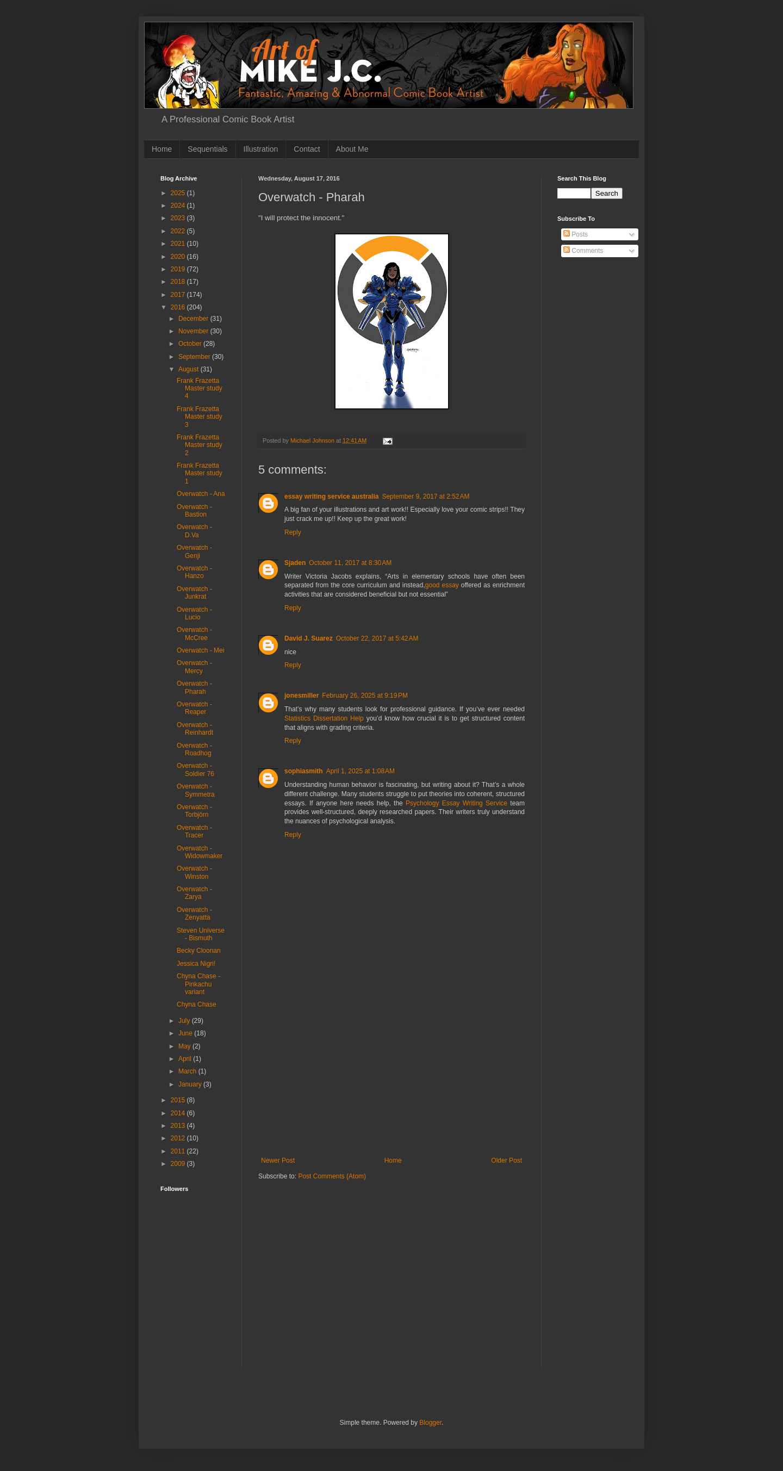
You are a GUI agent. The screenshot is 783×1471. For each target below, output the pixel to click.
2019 (179, 269)
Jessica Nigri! (196, 963)
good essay (442, 585)
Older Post (506, 1160)
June (186, 1033)
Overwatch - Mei (200, 650)
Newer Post (278, 1160)
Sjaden (295, 563)
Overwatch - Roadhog (194, 749)
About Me (352, 149)
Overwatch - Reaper (194, 708)
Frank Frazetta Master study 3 (199, 417)
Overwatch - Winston (194, 872)
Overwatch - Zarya (194, 893)
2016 (179, 307)
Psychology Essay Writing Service (456, 803)
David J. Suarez (308, 638)
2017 (179, 295)
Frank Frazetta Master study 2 (199, 445)
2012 (179, 1138)
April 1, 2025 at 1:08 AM (360, 771)
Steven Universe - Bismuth (201, 934)
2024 (179, 205)
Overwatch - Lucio (194, 613)
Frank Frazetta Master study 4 (199, 388)
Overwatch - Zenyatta (194, 913)
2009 (179, 1164)
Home (162, 149)
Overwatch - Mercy (194, 666)
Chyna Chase (196, 1004)
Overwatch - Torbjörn (194, 810)
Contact (307, 149)
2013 (179, 1125)
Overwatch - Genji (194, 551)
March (188, 1071)
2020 (179, 256)
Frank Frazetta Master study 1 (199, 473)
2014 (179, 1113)
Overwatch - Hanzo (194, 572)
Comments (583, 251)
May (185, 1046)
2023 (179, 218)
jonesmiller (301, 695)
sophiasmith (303, 771)
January (190, 1084)
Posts (575, 234)
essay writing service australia (331, 496)
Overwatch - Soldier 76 (195, 769)
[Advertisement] (391, 1075)
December (194, 318)
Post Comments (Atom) (332, 1176)
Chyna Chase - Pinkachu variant (198, 984)
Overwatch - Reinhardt (195, 728)
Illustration (261, 149)
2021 (179, 243)
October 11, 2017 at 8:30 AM (350, 563)
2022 (179, 231)
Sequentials (207, 149)
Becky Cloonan (199, 950)
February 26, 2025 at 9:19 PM (365, 695)
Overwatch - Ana (201, 494)
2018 (179, 281)
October (190, 343)
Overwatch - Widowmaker (199, 852)
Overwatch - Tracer (194, 831)
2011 (179, 1151)
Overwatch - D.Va (194, 530)
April (185, 1059)
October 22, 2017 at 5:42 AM (377, 638)
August (189, 369)
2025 (179, 193)
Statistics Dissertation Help (324, 718)
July (185, 1021)
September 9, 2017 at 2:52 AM (425, 496)
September (195, 357)
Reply (292, 532)
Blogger (430, 1422)
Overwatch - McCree (194, 633)
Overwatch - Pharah (194, 687)
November (194, 331)
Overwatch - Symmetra (196, 790)
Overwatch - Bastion (194, 510)
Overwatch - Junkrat (194, 592)
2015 (179, 1100)
